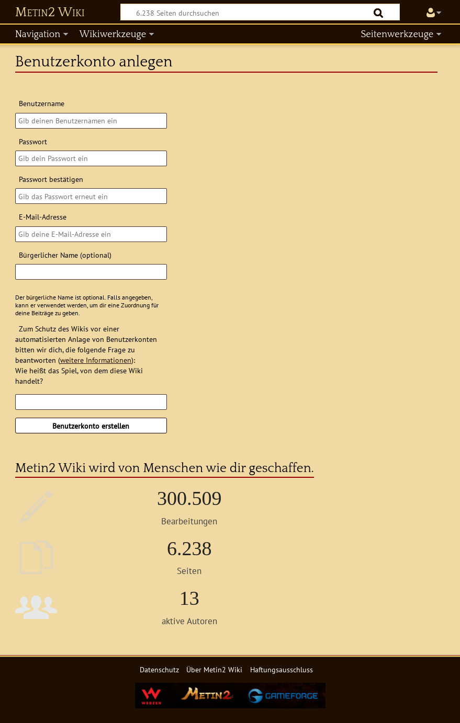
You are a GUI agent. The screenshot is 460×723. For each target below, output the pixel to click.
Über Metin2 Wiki (214, 669)
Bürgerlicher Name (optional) (65, 255)
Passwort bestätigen (51, 179)
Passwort (33, 141)
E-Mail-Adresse (42, 217)
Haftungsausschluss (281, 669)
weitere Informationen (95, 360)
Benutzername (41, 103)
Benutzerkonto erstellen (90, 426)
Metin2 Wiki (50, 12)
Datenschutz (159, 669)
